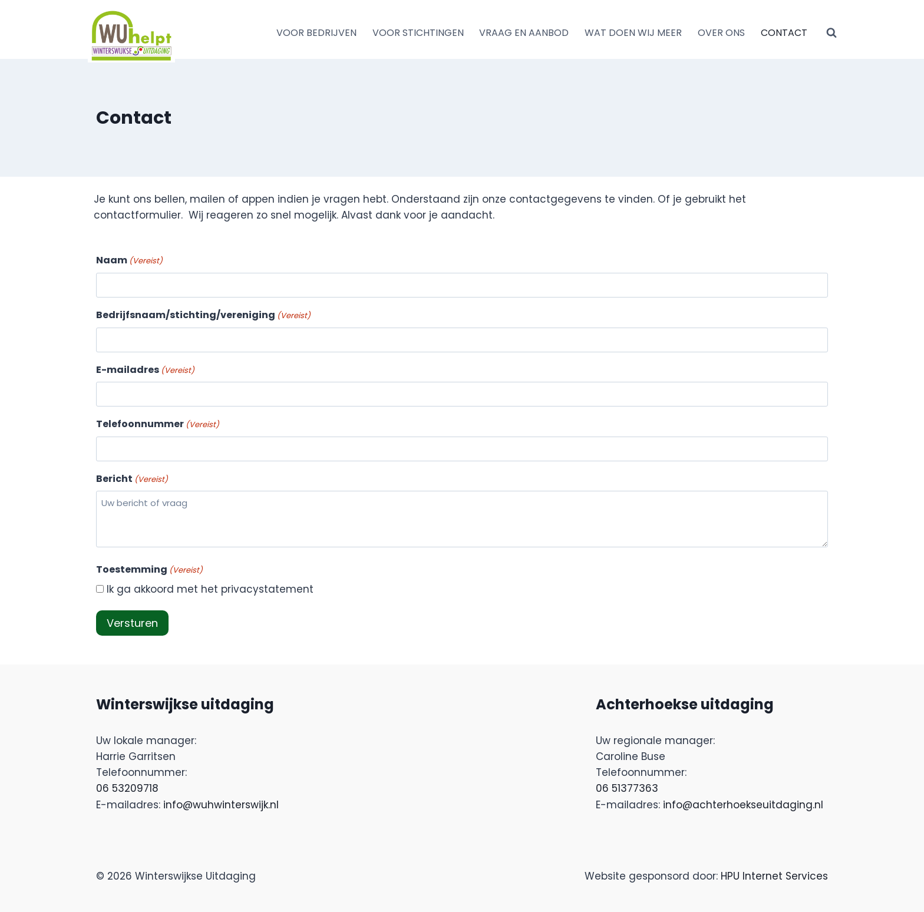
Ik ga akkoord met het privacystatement (210, 589)
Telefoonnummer (157, 424)
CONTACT (784, 32)
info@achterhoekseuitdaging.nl (743, 805)
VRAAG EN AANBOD (524, 32)
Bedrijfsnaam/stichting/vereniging (203, 315)
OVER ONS (721, 32)
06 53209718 (127, 788)
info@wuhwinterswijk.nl (221, 805)
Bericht (132, 479)
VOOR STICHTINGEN (418, 32)
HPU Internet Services (774, 876)
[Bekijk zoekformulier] (831, 33)
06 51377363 (627, 788)
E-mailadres (145, 370)
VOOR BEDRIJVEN (316, 32)
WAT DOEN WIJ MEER (633, 32)
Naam (129, 260)
